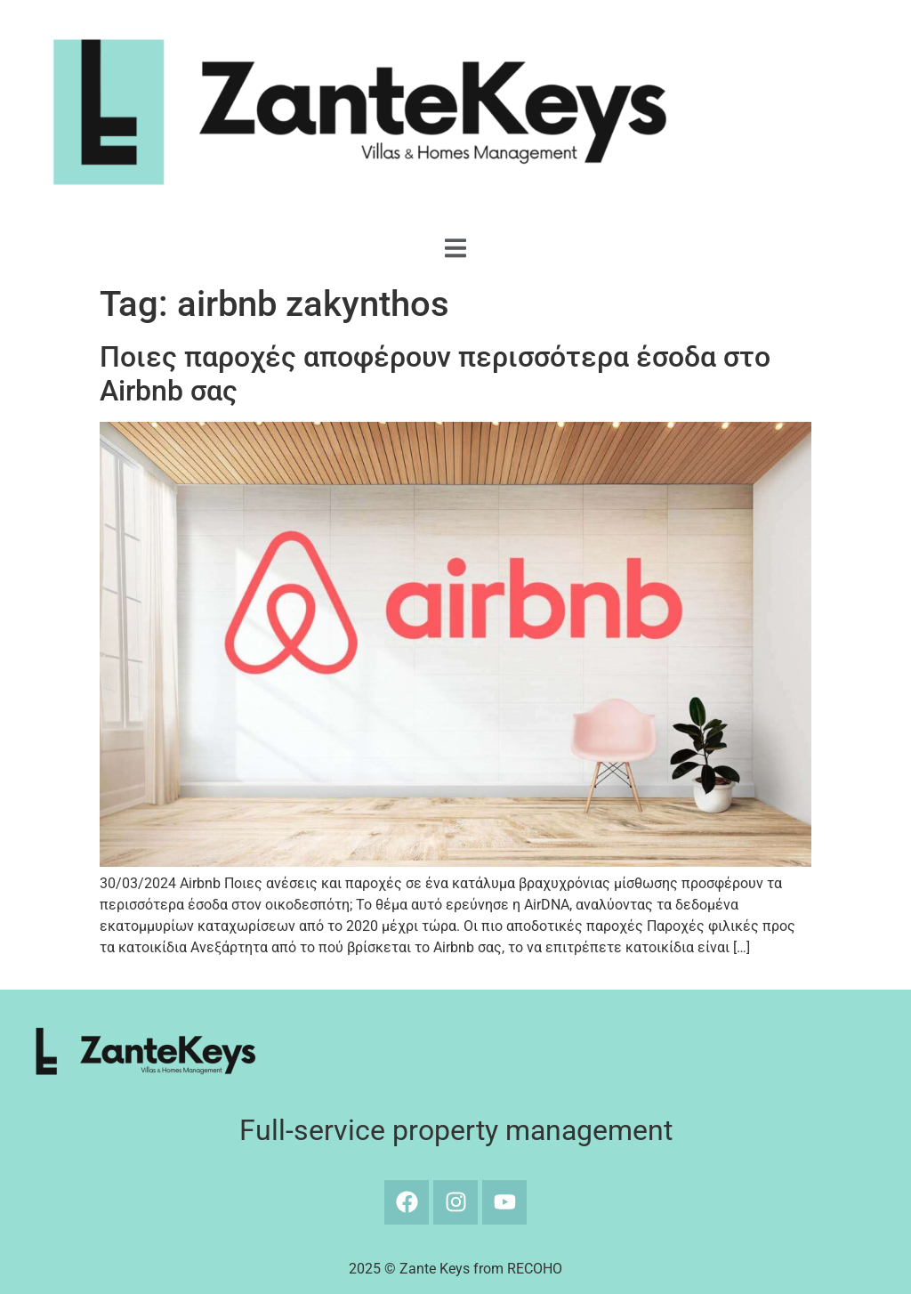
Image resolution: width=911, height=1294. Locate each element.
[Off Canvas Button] (455, 249)
